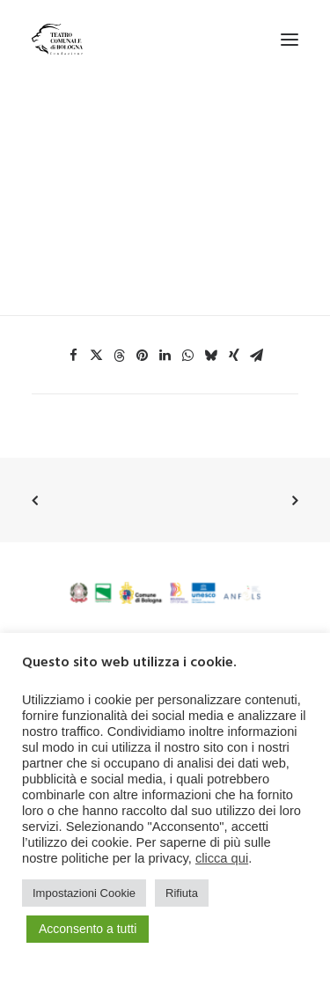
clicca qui (221, 858)
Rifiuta (181, 893)
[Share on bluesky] (211, 355)
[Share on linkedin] (165, 355)
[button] (289, 39)
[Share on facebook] (73, 355)
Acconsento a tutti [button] (87, 929)
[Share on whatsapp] (188, 355)
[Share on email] (257, 355)
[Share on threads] (119, 355)
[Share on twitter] (96, 355)
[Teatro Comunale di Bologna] (57, 39)
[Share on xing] (234, 355)
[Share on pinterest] (142, 355)
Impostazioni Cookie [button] (84, 893)
